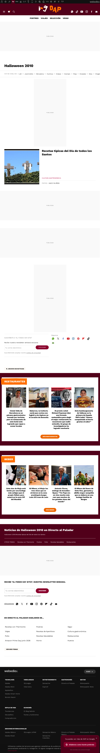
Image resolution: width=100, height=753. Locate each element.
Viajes (7, 631)
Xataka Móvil (9, 687)
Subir (88, 671)
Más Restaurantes (50, 436)
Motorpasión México (87, 732)
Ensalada (83, 74)
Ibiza (90, 74)
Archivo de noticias (16, 369)
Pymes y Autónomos (31, 715)
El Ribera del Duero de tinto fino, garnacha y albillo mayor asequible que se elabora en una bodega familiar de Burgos (84, 493)
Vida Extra (27, 687)
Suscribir (42, 347)
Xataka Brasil (10, 736)
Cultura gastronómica (51, 178)
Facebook (91, 11)
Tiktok (77, 11)
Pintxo (44, 183)
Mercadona (40, 74)
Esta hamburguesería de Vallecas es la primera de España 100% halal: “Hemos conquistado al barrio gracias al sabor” (84, 416)
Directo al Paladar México (68, 733)
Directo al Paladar (68, 683)
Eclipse (58, 74)
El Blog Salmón (29, 711)
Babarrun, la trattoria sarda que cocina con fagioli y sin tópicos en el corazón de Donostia (38, 414)
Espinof (45, 687)
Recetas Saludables (57, 542)
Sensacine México (49, 732)
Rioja (75, 74)
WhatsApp (72, 11)
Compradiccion (10, 718)
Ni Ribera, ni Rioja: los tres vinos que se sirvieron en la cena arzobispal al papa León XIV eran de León (38, 492)
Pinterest (78, 338)
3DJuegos (27, 683)
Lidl (20, 74)
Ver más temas (12, 649)
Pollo (46, 542)
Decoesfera (9, 715)
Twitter (58, 338)
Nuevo (9, 11)
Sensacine (46, 683)
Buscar (14, 11)
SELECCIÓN (55, 18)
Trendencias (9, 711)
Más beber (50, 510)
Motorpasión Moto (87, 687)
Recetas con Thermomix (25, 542)
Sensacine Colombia (46, 737)
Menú (4, 11)
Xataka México (10, 732)
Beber (8, 459)
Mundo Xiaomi (10, 697)
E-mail (96, 11)
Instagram (86, 11)
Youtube (82, 11)
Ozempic (67, 74)
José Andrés (29, 74)
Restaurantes (14, 381)
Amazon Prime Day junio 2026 (17, 641)
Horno (39, 641)
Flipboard (83, 338)
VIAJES (44, 18)
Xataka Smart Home (12, 694)
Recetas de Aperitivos (45, 631)
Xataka (7, 683)
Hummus (50, 74)
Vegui (70, 627)
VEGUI (66, 18)
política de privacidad (33, 353)
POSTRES (34, 18)
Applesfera (9, 690)
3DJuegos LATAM (30, 732)
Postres (39, 542)
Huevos (71, 641)
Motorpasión (84, 683)
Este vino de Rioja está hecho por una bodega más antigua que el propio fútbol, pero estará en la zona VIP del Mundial (16, 493)
